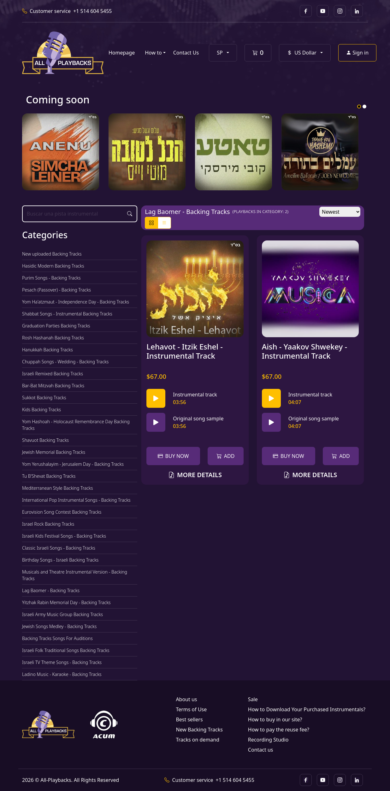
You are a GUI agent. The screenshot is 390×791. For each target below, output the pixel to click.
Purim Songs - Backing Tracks (51, 278)
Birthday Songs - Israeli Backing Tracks (60, 560)
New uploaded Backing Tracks (52, 254)
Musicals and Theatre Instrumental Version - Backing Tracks (74, 575)
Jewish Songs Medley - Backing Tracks (59, 626)
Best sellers (189, 719)
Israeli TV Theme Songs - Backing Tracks (62, 662)
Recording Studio (268, 739)
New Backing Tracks (199, 729)
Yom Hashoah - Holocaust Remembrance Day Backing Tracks (76, 425)
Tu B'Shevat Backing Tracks (48, 476)
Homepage (122, 52)
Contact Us (186, 52)
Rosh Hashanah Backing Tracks (53, 338)
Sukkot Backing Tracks (44, 398)
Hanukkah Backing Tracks (47, 350)
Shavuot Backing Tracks (45, 440)
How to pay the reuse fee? (278, 729)
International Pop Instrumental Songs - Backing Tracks (76, 500)
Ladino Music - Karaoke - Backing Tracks (62, 674)
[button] (223, 52)
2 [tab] (364, 106)
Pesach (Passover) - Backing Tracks (56, 290)
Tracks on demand (197, 739)
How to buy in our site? (275, 719)
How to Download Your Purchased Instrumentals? (306, 709)
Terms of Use (191, 709)
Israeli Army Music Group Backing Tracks (62, 614)
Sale (253, 699)
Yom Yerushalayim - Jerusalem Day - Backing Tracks (73, 464)
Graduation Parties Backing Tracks (56, 326)
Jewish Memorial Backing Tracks (53, 452)
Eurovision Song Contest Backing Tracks (61, 512)
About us (186, 699)
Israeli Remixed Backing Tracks (52, 374)
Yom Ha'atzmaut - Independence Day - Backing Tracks (75, 302)
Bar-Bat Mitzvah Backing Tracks (53, 386)
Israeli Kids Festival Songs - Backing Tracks (64, 536)
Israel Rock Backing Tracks (48, 524)
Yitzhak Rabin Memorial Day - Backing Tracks (66, 602)
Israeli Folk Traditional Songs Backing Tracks (65, 650)
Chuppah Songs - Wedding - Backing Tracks (65, 362)
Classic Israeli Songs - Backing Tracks (58, 548)
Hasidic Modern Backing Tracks (53, 266)
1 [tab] (359, 106)
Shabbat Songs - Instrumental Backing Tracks (67, 314)
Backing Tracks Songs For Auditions (57, 638)
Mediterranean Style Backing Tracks (57, 488)
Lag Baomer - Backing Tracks (51, 590)
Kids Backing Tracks (41, 410)
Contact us (260, 749)
